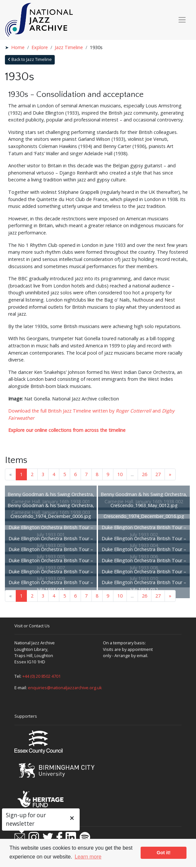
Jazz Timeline (69, 47)
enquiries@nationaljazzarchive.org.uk (65, 688)
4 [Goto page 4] (53, 474)
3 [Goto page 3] (43, 474)
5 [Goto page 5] (64, 474)
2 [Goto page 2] (32, 474)
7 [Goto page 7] (86, 474)
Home (18, 47)
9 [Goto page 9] (108, 474)
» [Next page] (170, 474)
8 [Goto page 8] (97, 474)
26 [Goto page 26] (144, 474)
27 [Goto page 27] (158, 474)
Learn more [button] (88, 856)
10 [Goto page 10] (120, 474)
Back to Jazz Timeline (30, 59)
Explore (39, 47)
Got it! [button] (163, 852)
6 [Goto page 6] (75, 474)
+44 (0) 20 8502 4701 (41, 676)
